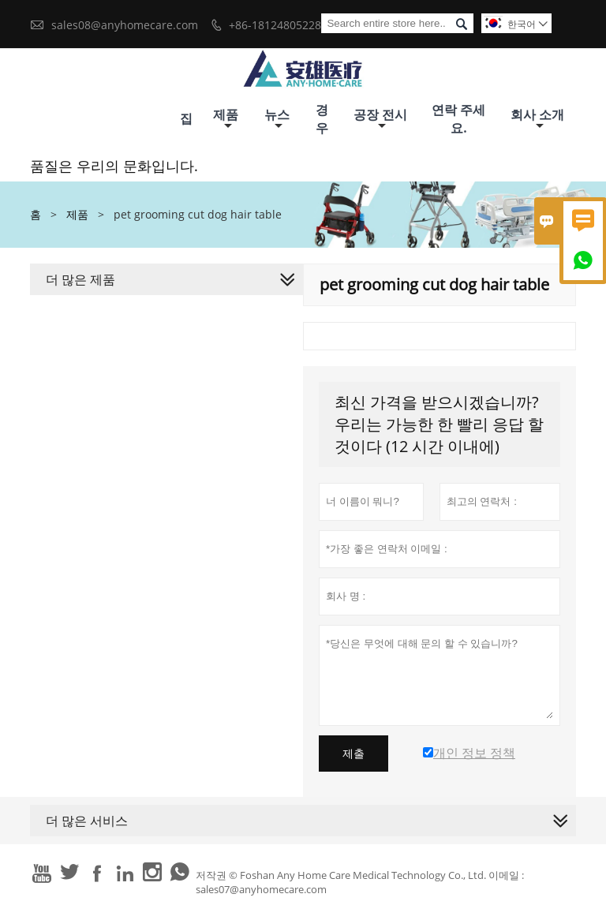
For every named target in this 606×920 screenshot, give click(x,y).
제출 (353, 753)
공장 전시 (380, 119)
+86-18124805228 (275, 24)
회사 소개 (537, 119)
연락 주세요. (458, 119)
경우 (322, 119)
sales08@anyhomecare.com (124, 24)
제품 (225, 119)
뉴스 (277, 119)
